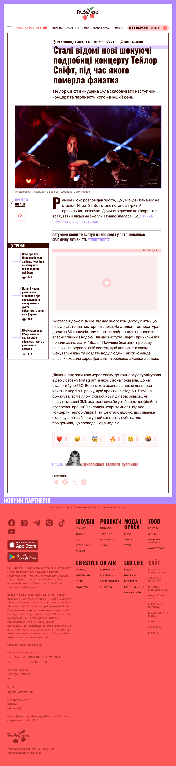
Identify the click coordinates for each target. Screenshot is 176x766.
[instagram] (24, 523)
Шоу (78, 539)
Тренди (128, 545)
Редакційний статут (156, 597)
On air (108, 562)
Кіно (85, 27)
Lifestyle (86, 562)
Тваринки (106, 534)
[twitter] (74, 482)
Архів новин (155, 627)
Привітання (83, 575)
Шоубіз (57, 27)
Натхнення (123, 27)
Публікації (130, 464)
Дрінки (152, 534)
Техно (80, 581)
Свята (103, 545)
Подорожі (82, 586)
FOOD (154, 521)
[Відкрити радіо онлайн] (148, 28)
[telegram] (55, 482)
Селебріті (113, 464)
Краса (128, 533)
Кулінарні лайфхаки (154, 541)
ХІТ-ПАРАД (106, 586)
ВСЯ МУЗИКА (107, 569)
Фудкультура (156, 548)
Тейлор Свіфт (94, 464)
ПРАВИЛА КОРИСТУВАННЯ (157, 571)
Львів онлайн (132, 592)
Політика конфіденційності (158, 588)
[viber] (83, 482)
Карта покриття (134, 586)
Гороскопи (107, 539)
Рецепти (153, 528)
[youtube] (11, 531)
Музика (80, 551)
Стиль (128, 539)
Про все (81, 569)
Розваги (72, 27)
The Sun (20, 204)
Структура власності (154, 580)
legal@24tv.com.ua (20, 692)
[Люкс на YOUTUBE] (31, 28)
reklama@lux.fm (18, 708)
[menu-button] (9, 27)
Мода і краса (102, 27)
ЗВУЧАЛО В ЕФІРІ (109, 581)
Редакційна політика (155, 606)
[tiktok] (61, 523)
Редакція (153, 633)
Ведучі (128, 569)
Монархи (81, 528)
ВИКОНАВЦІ (106, 575)
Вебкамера (130, 581)
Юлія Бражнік (134, 42)
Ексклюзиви (84, 545)
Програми (130, 575)
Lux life (133, 562)
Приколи (105, 528)
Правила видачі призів (158, 614)
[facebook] (65, 482)
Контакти (154, 621)
